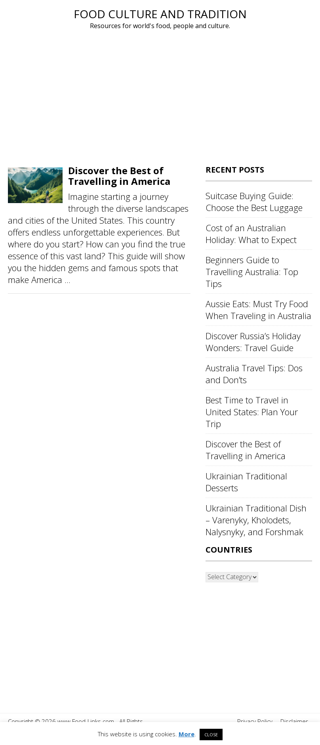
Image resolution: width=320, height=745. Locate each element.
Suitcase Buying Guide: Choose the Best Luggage (254, 201)
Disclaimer (294, 721)
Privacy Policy (254, 721)
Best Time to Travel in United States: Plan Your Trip (252, 412)
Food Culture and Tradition (160, 13)
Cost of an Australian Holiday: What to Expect (251, 233)
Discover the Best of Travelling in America (119, 175)
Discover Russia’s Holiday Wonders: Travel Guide (253, 341)
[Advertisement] (160, 98)
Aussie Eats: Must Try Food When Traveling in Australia (258, 309)
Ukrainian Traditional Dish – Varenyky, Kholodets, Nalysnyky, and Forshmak (256, 520)
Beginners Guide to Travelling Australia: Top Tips (252, 271)
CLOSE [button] (211, 734)
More (186, 734)
